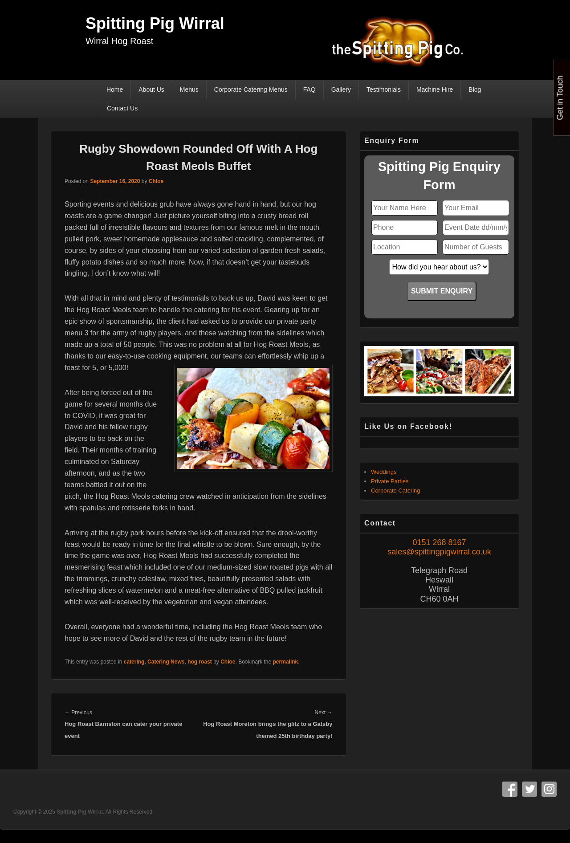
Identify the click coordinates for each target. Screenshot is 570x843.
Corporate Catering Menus (251, 89)
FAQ (309, 89)
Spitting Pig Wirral (155, 23)
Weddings (384, 471)
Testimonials (383, 89)
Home (114, 89)
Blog (474, 89)
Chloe (156, 181)
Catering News (165, 662)
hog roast (199, 662)
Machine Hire (434, 89)
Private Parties (390, 481)
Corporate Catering (395, 490)
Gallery (341, 89)
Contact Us (122, 108)
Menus (189, 89)
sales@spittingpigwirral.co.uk (439, 551)
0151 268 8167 (439, 542)
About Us (151, 89)
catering (134, 662)
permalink (285, 662)
